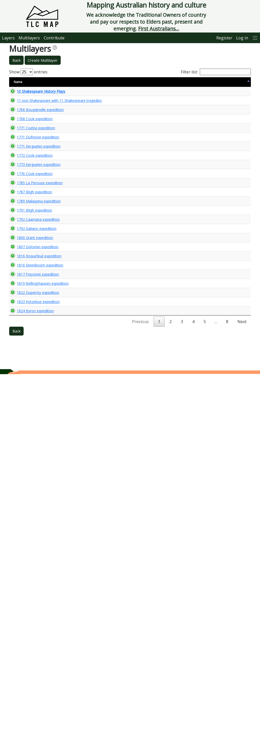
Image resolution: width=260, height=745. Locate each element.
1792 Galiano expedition (22, 447)
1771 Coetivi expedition (22, 207)
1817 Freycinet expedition (24, 541)
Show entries (28, 72)
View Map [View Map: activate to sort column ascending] (219, 82)
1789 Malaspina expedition (25, 406)
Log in (242, 38)
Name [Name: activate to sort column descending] (18, 82)
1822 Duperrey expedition (24, 615)
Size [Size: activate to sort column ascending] (57, 82)
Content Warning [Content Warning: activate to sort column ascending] (82, 82)
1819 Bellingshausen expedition (28, 572)
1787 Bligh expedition (29, 380)
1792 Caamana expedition (24, 433)
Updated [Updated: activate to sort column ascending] (195, 82)
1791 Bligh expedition (29, 419)
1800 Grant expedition (21, 461)
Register (224, 38)
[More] (255, 38)
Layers (8, 38)
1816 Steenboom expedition (26, 527)
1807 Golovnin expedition (23, 487)
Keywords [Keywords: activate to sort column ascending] (136, 82)
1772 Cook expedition (29, 263)
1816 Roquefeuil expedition (25, 513)
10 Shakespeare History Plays (25, 94)
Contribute (54, 38)
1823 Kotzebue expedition (24, 653)
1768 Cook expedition (29, 181)
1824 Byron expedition (21, 679)
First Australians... (158, 28)
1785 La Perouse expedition (26, 354)
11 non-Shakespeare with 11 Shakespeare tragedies (29, 110)
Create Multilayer (43, 60)
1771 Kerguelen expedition (24, 235)
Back (16, 60)
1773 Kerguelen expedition (24, 292)
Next (242, 692)
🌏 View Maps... (228, 93)
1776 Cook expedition (29, 323)
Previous (140, 692)
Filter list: (216, 72)
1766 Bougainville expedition (26, 141)
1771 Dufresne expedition (24, 221)
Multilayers (29, 38)
